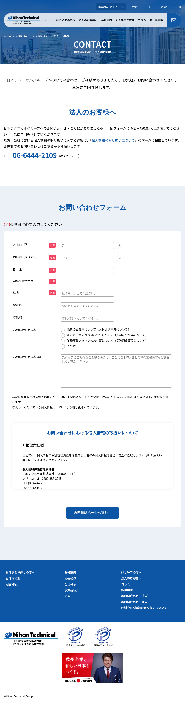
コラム (142, 20)
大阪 (135, 7)
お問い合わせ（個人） (135, 602)
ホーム (49, 20)
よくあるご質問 (124, 20)
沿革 (67, 596)
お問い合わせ (23, 36)
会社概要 (70, 584)
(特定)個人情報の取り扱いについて (144, 608)
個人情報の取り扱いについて (113, 140)
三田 (149, 7)
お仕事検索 (156, 20)
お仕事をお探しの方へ (20, 572)
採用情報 (127, 590)
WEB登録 (12, 584)
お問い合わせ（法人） (135, 596)
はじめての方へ (65, 20)
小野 (178, 7)
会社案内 (106, 20)
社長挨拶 (70, 578)
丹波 (164, 7)
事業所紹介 (71, 590)
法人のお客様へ (88, 20)
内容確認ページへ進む (91, 512)
